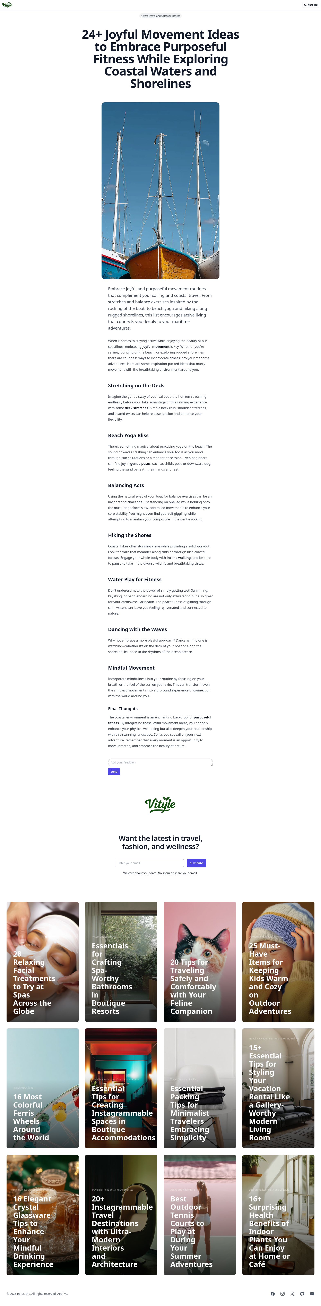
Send (114, 771)
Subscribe (311, 5)
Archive (62, 1294)
